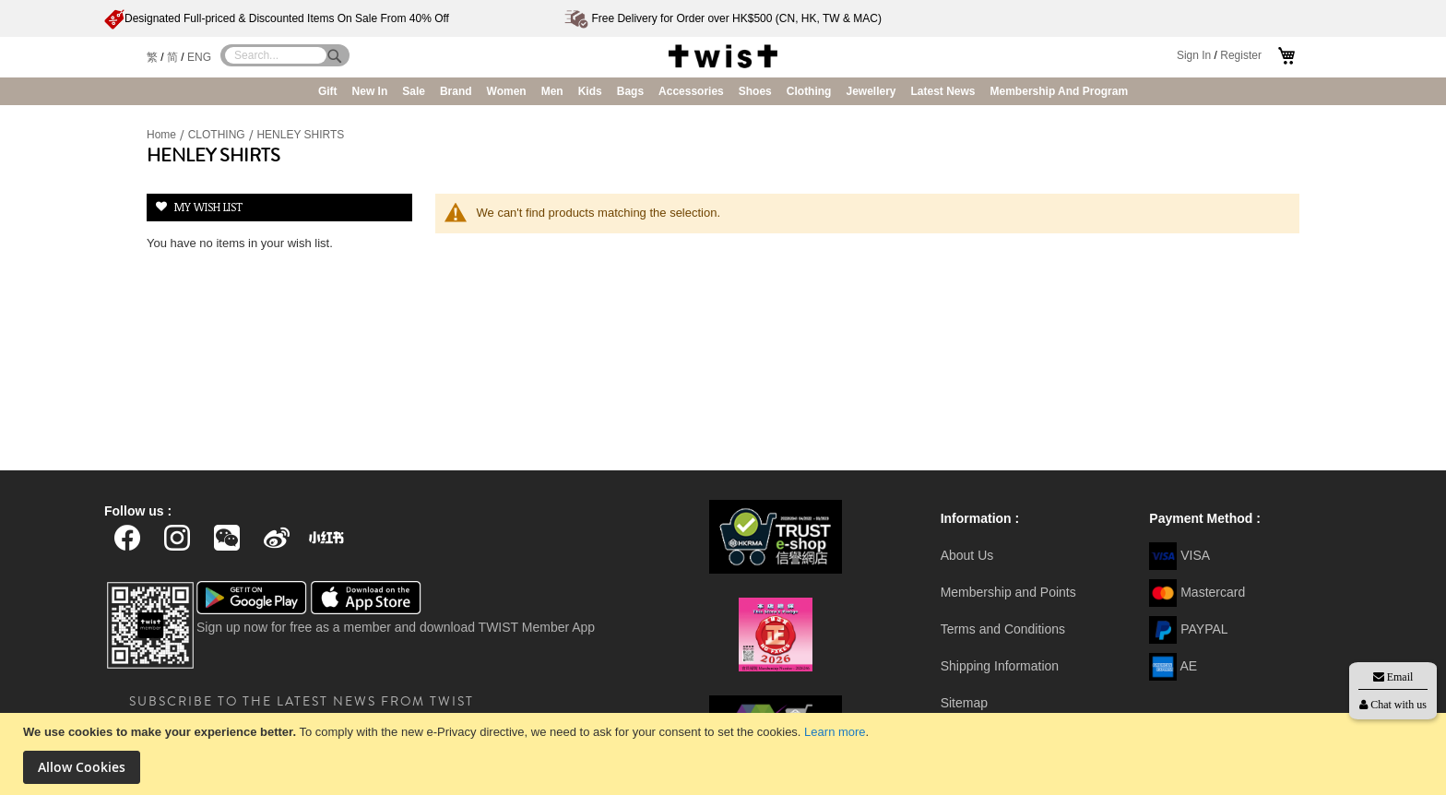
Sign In (1194, 55)
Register (1241, 55)
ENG (199, 57)
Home (163, 134)
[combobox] (275, 55)
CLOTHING (218, 134)
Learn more (834, 732)
